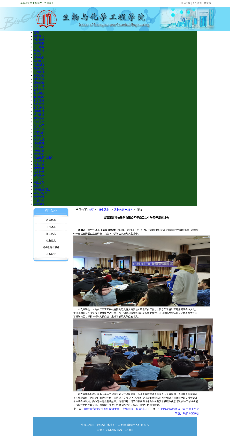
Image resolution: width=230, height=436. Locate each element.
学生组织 (39, 136)
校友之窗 (39, 164)
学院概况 (39, 36)
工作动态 (39, 146)
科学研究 (39, 111)
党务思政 (39, 57)
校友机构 (39, 168)
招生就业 (39, 139)
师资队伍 (39, 54)
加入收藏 (185, 3)
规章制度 (39, 64)
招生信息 (39, 150)
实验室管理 (40, 193)
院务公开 (39, 86)
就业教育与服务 (43, 157)
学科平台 (39, 121)
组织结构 (39, 43)
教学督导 (39, 107)
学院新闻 (39, 79)
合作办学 (39, 125)
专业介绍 (39, 50)
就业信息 (39, 153)
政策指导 (39, 143)
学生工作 (39, 128)
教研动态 (39, 96)
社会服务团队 (42, 189)
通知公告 (39, 82)
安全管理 (39, 196)
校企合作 (39, 182)
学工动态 (39, 132)
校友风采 (39, 175)
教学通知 (39, 100)
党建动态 (39, 68)
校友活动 (39, 171)
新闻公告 (39, 75)
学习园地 (39, 71)
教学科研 (39, 89)
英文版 (207, 3)
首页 (36, 32)
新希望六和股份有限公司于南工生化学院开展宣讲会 (115, 408)
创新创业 (39, 161)
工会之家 (39, 178)
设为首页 (197, 3)
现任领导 (39, 46)
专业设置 (39, 118)
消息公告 (39, 200)
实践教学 (39, 103)
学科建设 (39, 114)
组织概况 (39, 61)
